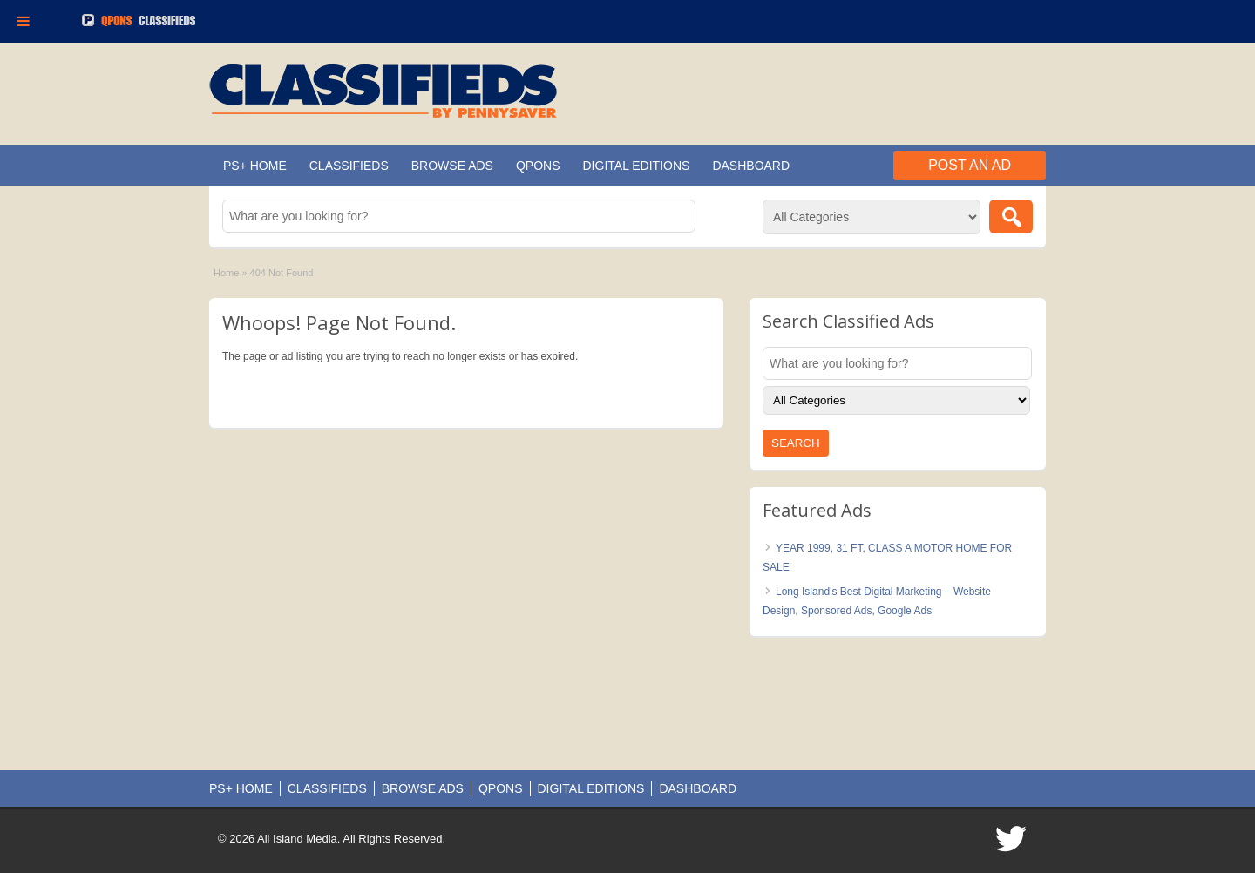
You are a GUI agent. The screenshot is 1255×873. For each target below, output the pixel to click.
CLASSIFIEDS (349, 166)
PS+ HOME (255, 166)
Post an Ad (969, 165)
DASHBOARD (751, 166)
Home (226, 272)
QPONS (538, 166)
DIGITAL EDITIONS (636, 166)
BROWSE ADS (452, 166)
